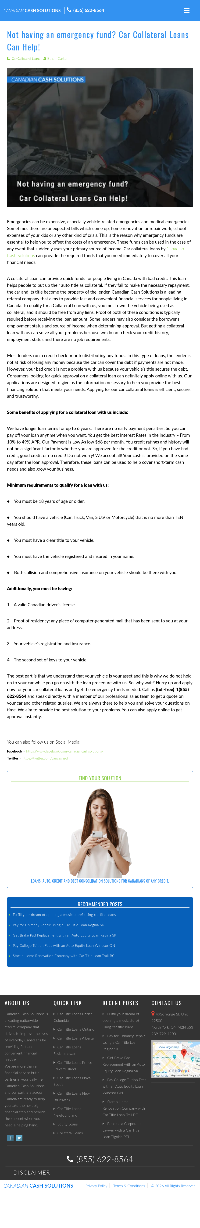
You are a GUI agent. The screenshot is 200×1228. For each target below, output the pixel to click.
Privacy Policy (96, 1185)
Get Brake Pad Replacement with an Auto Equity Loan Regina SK (65, 935)
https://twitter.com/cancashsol (45, 758)
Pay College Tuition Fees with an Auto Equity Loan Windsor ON (64, 945)
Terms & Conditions (129, 1185)
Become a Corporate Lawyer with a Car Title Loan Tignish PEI (122, 1130)
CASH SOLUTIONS (32, 10)
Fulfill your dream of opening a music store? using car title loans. (65, 914)
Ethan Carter (57, 58)
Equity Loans (67, 1124)
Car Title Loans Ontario (75, 1029)
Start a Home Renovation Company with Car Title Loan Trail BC (64, 956)
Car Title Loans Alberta (75, 1038)
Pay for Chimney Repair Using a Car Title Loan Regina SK (58, 925)
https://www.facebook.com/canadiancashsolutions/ (64, 751)
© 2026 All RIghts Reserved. (173, 1185)
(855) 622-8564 (88, 10)
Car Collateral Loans (26, 58)
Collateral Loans (70, 1133)
